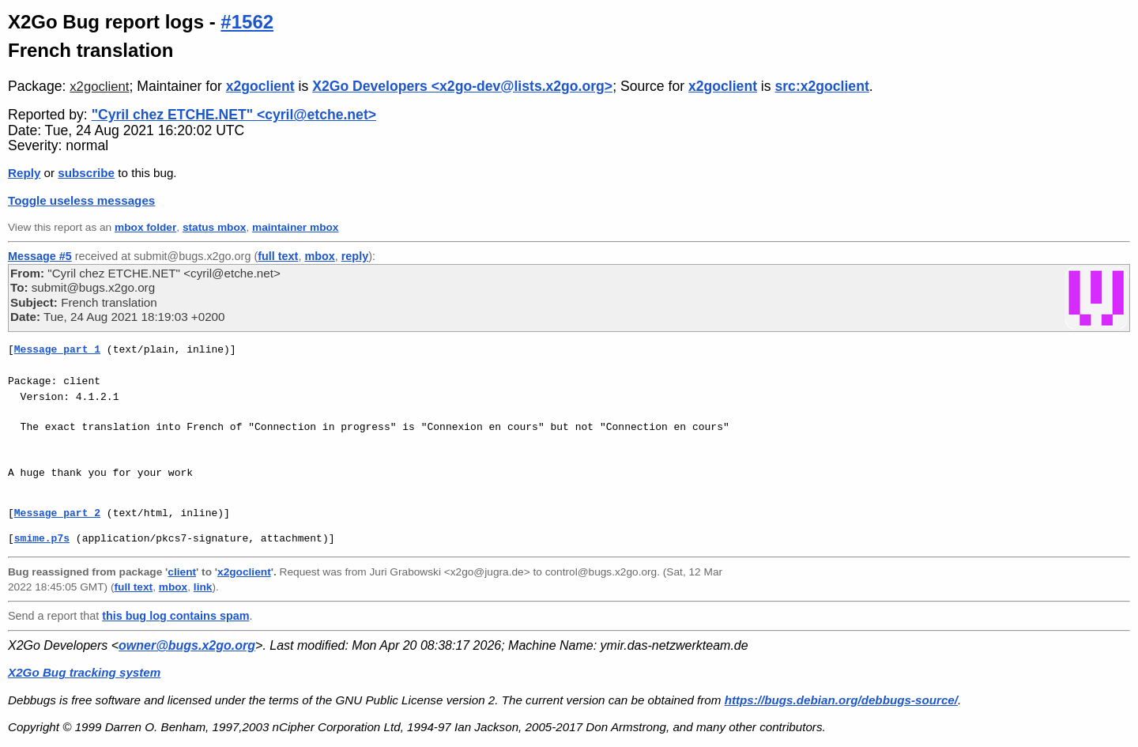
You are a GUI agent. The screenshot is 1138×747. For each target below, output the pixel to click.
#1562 (246, 21)
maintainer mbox (295, 227)
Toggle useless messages (81, 200)
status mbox (215, 227)
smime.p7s (42, 538)
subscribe (86, 172)
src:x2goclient (821, 86)
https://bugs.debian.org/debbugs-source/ (841, 700)
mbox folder (145, 227)
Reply (24, 172)
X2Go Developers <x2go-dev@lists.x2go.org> (462, 86)
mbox (319, 256)
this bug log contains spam (175, 615)
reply (354, 256)
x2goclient (99, 86)
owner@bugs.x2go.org (187, 645)
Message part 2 (57, 513)
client (182, 572)
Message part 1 (57, 349)
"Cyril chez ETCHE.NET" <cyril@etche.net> (234, 115)
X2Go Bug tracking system (84, 672)
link (203, 587)
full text (278, 256)
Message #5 (40, 256)
